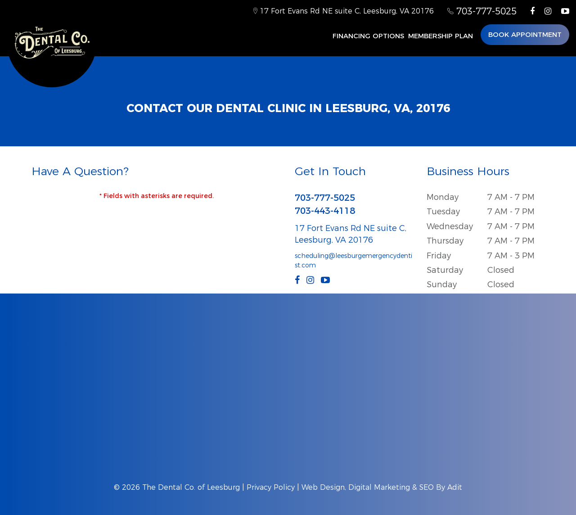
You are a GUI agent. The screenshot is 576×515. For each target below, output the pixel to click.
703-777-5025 (482, 11)
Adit (454, 487)
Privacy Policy (271, 487)
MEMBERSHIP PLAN (440, 36)
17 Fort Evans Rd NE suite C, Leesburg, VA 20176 (343, 11)
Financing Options (368, 36)
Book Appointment (525, 34)
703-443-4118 (325, 210)
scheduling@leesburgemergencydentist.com (353, 260)
